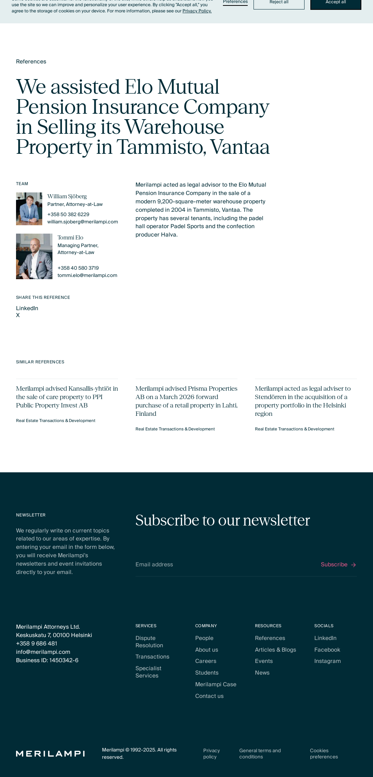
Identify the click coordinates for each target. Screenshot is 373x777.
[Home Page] (50, 754)
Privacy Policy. (197, 11)
